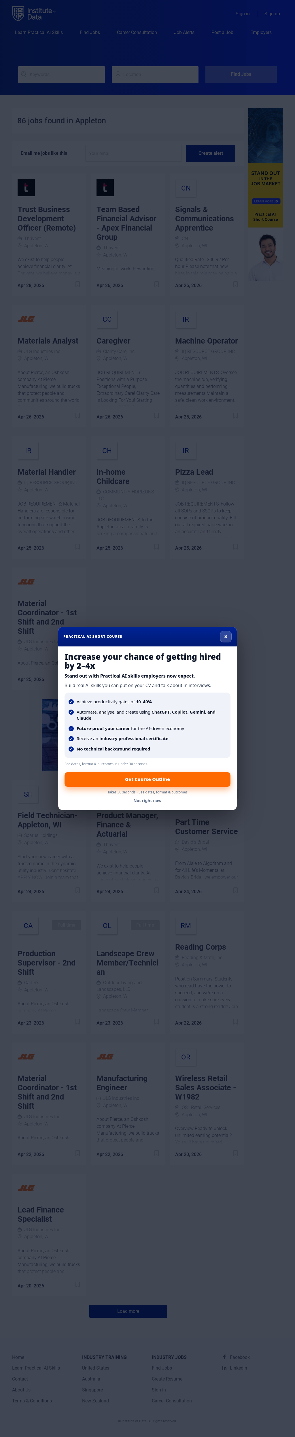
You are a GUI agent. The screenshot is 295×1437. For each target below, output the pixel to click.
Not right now (147, 800)
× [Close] (226, 636)
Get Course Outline (147, 779)
